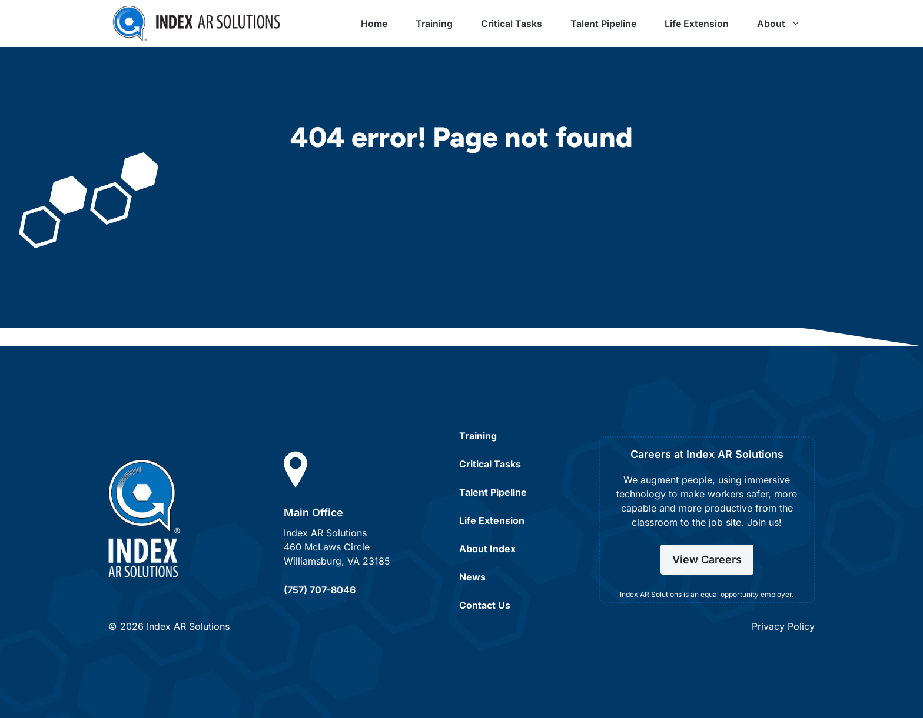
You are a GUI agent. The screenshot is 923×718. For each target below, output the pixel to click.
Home (374, 23)
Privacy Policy (783, 626)
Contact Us (484, 605)
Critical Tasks (511, 23)
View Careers (707, 559)
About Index (487, 549)
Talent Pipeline (603, 23)
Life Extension (697, 23)
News (472, 577)
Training (434, 23)
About (786, 23)
